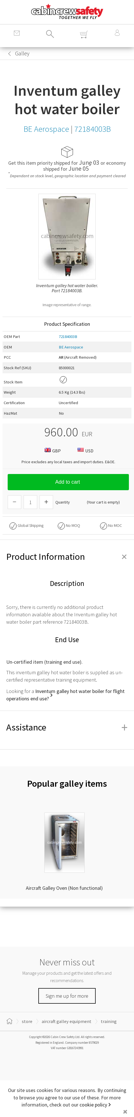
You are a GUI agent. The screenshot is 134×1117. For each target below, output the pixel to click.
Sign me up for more (67, 996)
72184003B (68, 336)
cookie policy (93, 1104)
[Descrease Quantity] (14, 502)
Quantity (62, 502)
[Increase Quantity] (46, 502)
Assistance (67, 727)
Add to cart (68, 482)
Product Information (67, 556)
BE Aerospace (71, 347)
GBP (52, 451)
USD (84, 451)
